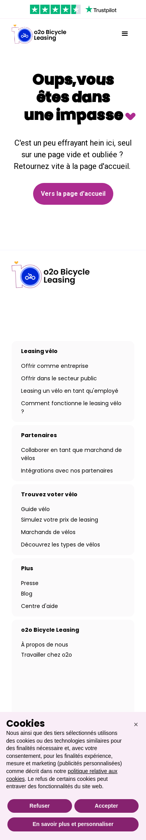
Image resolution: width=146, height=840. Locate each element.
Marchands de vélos (48, 532)
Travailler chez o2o (46, 655)
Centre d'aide (39, 606)
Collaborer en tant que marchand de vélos (71, 454)
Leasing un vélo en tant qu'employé (69, 391)
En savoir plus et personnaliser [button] (73, 824)
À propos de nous (44, 644)
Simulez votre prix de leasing (59, 520)
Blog (26, 593)
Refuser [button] (40, 806)
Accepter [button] (106, 806)
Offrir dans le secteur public (59, 378)
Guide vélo (35, 509)
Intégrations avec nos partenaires (67, 470)
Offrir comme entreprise (54, 366)
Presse (30, 583)
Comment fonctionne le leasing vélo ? (71, 407)
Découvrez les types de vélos (60, 544)
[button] (125, 34)
